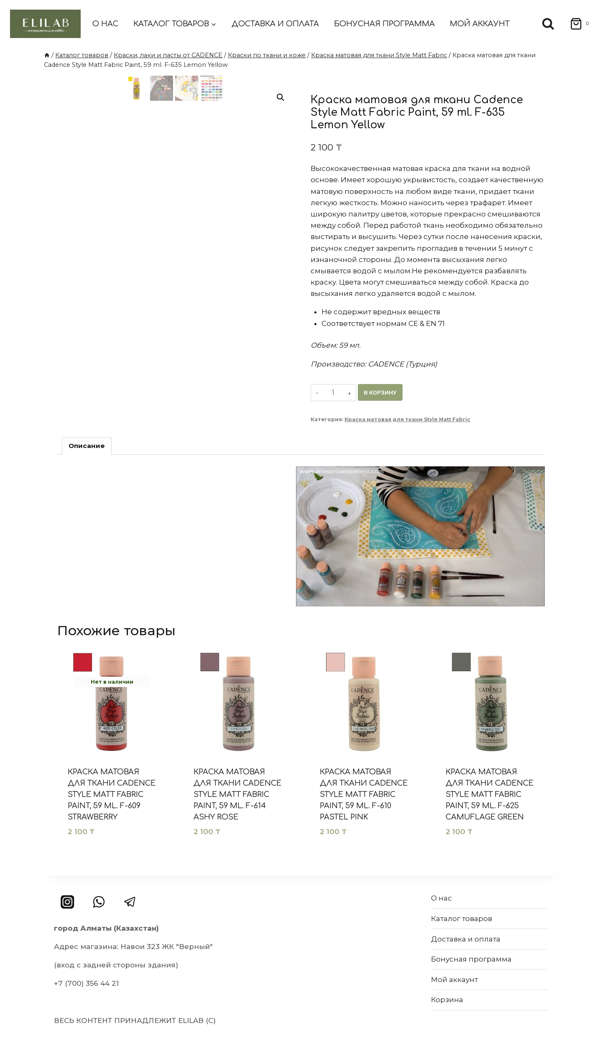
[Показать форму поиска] (548, 24)
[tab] (87, 447)
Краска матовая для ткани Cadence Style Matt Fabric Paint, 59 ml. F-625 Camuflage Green (489, 795)
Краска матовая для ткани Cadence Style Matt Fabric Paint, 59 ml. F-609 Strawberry (112, 795)
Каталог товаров (461, 918)
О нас (105, 24)
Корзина (447, 999)
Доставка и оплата (275, 24)
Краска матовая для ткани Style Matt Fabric (407, 420)
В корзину (381, 392)
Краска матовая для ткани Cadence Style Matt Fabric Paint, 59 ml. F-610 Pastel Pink (364, 795)
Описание (87, 446)
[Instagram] (67, 902)
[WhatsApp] (98, 902)
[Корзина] (576, 24)
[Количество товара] (333, 392)
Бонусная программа (384, 24)
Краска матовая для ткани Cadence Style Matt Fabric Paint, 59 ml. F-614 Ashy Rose (237, 795)
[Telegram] (129, 902)
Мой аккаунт (480, 24)
